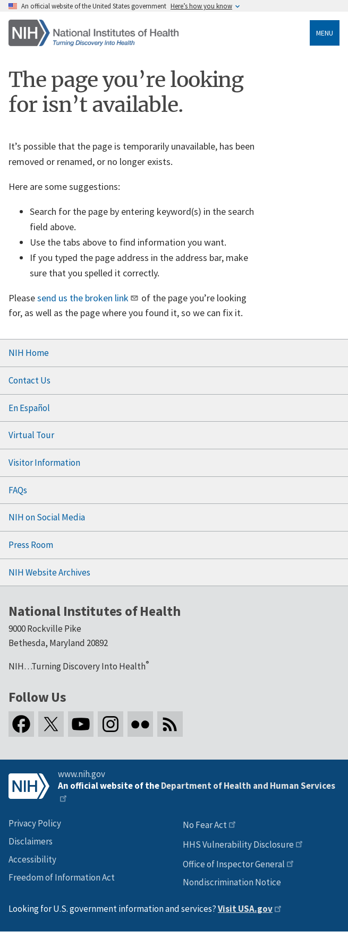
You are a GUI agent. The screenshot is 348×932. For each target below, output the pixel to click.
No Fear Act (205, 825)
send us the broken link (83, 298)
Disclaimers (31, 841)
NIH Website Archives (49, 572)
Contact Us (29, 380)
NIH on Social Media (47, 517)
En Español (29, 408)
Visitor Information (44, 462)
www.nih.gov (81, 774)
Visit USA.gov (245, 908)
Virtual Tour (31, 435)
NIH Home (29, 353)
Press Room (31, 545)
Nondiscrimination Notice (232, 882)
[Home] (94, 33)
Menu (324, 33)
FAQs (18, 490)
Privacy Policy (35, 823)
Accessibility (32, 859)
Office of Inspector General (234, 864)
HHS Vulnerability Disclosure (238, 844)
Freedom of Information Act (62, 877)
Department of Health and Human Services (248, 785)
